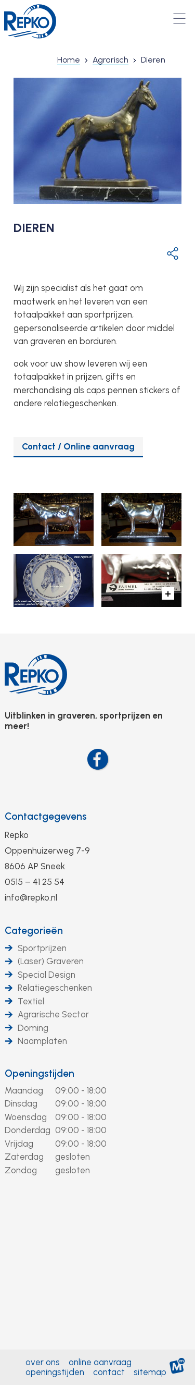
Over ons (42, 1362)
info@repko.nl (31, 897)
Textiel (31, 1001)
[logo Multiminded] (177, 1367)
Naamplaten (42, 1041)
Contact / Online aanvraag (78, 446)
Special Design (46, 974)
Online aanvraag (100, 1362)
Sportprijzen (42, 948)
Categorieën (34, 931)
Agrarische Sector (53, 1014)
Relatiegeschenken (55, 987)
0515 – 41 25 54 (34, 882)
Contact (109, 1372)
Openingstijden (39, 1073)
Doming (33, 1028)
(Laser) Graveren (51, 961)
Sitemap (150, 1372)
